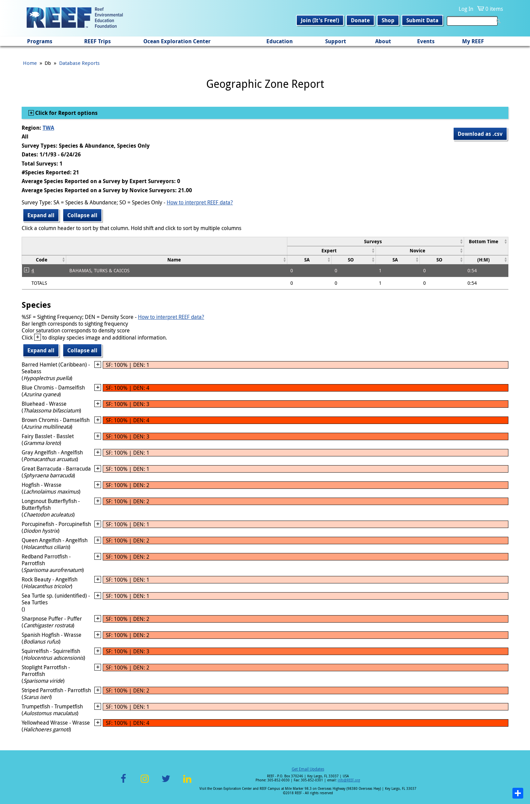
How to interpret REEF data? (200, 202)
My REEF (473, 41)
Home (30, 62)
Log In (466, 8)
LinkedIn (187, 782)
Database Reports (79, 62)
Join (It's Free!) (320, 20)
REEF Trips (97, 41)
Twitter (166, 782)
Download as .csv (480, 133)
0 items (494, 8)
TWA (48, 127)
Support (335, 41)
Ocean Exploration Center (177, 41)
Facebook (123, 782)
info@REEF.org (349, 780)
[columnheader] (375, 241)
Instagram (144, 782)
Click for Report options (66, 113)
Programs (39, 41)
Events (426, 41)
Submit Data (422, 20)
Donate (360, 20)
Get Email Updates (308, 769)
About (383, 41)
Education (279, 41)
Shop (388, 20)
